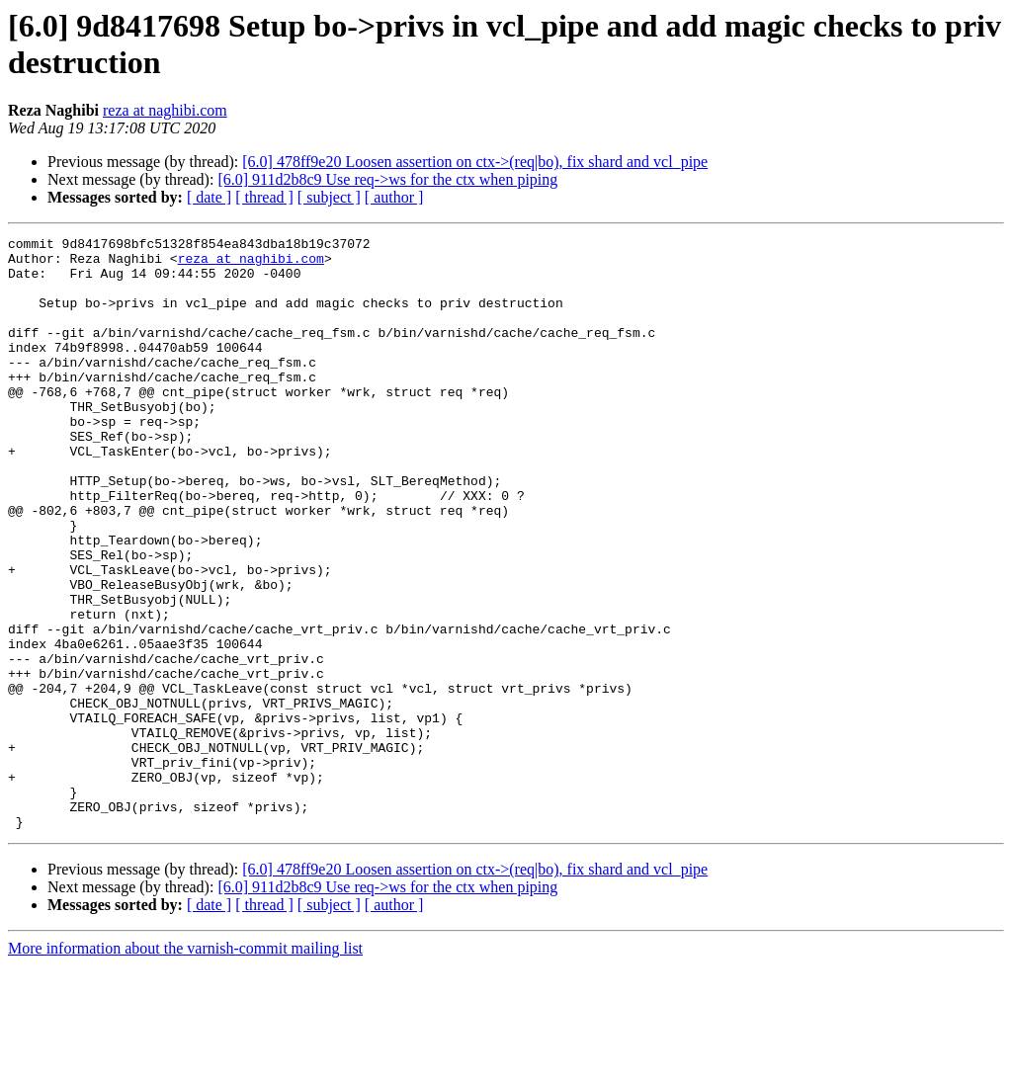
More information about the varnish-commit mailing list (185, 1066)
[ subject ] (329, 197)
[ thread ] (264, 197)
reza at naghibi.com (165, 110)
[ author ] (394, 197)
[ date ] (209, 197)
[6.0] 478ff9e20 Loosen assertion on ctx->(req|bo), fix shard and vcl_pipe (475, 161)
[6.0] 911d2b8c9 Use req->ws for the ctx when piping (387, 179)
